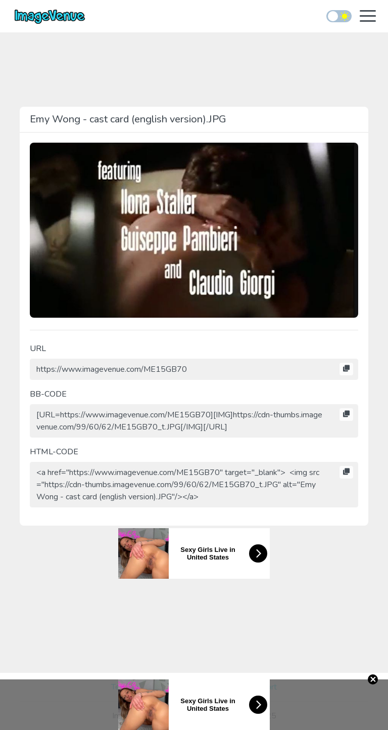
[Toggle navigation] (368, 17)
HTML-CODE (54, 451)
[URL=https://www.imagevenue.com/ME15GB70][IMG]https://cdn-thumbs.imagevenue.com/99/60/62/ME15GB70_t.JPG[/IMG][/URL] (194, 421)
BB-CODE (48, 394)
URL (38, 348)
